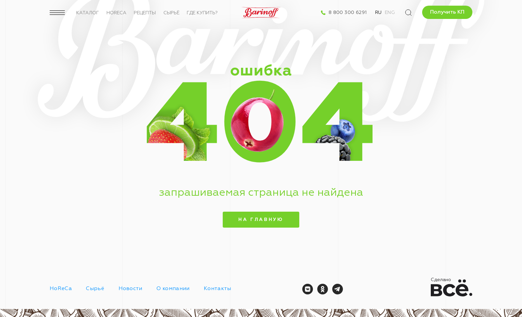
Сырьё (171, 13)
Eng (390, 12)
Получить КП (447, 12)
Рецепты (145, 13)
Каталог (87, 13)
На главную (260, 219)
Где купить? (202, 13)
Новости (130, 288)
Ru (378, 12)
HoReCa (117, 13)
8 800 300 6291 (348, 12)
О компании (172, 288)
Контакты (217, 288)
